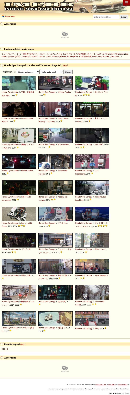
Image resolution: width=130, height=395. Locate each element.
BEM (97, 328)
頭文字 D (61, 328)
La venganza (72, 56)
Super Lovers (63, 144)
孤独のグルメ (100, 249)
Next (65, 65)
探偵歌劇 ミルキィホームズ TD (91, 54)
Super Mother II (101, 275)
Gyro (10, 92)
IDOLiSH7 (99, 144)
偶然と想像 (25, 275)
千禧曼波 (25, 54)
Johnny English (64, 92)
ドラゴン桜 (25, 249)
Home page (10, 16)
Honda (4, 92)
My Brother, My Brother (114, 54)
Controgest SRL (100, 384)
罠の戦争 (61, 301)
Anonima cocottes (29, 56)
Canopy (15, 92)
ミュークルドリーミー (11, 54)
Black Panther (27, 170)
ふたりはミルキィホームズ (66, 54)
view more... (116, 56)
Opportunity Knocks (100, 56)
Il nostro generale (59, 56)
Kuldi (81, 56)
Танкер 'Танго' (44, 56)
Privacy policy (122, 384)
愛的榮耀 (87, 56)
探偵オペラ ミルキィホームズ (41, 54)
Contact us (112, 384)
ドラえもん (62, 223)
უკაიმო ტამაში (14, 56)
